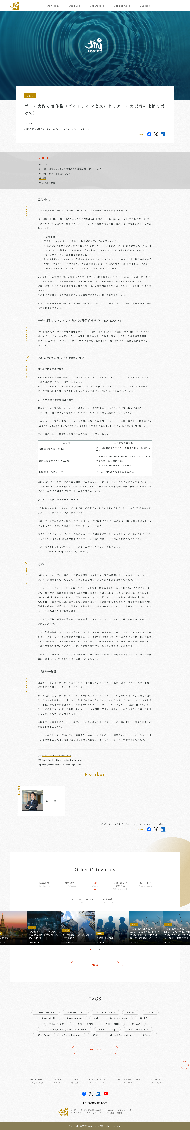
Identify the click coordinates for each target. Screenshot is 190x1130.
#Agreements (74, 1018)
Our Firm (53, 5)
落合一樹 (51, 801)
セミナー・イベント (82, 901)
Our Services (122, 5)
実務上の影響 (48, 182)
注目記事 (44, 884)
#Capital (147, 1035)
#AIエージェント (57, 1023)
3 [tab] (99, 949)
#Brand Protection (120, 1035)
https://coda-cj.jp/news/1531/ (56, 755)
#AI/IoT (144, 1018)
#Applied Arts (85, 1023)
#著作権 (41, 129)
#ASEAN (136, 1023)
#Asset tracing (107, 1029)
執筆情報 (107, 901)
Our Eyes (74, 5)
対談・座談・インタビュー (120, 885)
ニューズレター (145, 884)
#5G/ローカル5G (75, 1012)
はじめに (46, 164)
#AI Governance (119, 1018)
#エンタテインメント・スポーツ (73, 129)
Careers (145, 5)
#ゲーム (51, 129)
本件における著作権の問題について (59, 173)
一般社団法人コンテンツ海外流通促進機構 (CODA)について (71, 169)
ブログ (95, 884)
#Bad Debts (44, 1035)
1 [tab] (90, 949)
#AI (96, 1018)
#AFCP (150, 1012)
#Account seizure (105, 1012)
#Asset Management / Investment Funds (64, 1029)
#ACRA (130, 1012)
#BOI (95, 1035)
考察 (44, 178)
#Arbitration (113, 1023)
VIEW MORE (95, 1050)
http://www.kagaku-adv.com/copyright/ (62, 764)
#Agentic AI (48, 1018)
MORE (95, 965)
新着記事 (69, 884)
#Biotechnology (71, 1035)
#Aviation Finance (138, 1029)
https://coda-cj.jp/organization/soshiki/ (62, 760)
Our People (97, 5)
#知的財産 (29, 129)
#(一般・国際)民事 (45, 1012)
